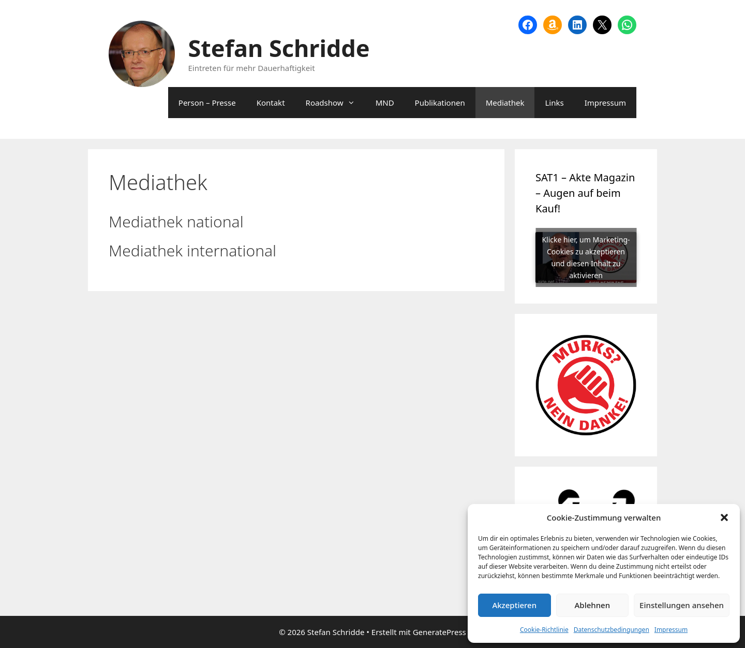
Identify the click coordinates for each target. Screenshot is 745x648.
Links (554, 102)
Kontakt (271, 102)
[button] (724, 517)
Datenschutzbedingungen (611, 629)
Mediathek (505, 102)
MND (385, 102)
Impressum (671, 629)
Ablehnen (592, 605)
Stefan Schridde (279, 48)
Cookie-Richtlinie (544, 629)
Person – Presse (207, 102)
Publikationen (440, 102)
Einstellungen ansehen (681, 605)
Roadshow (335, 102)
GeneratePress (439, 632)
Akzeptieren (514, 605)
